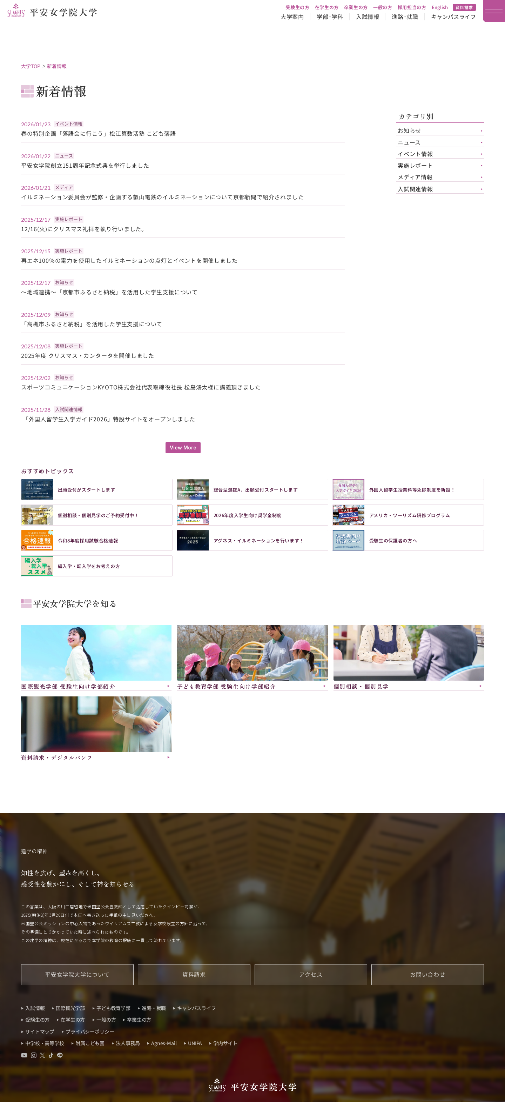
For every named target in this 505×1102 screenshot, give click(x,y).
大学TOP (30, 65)
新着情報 (57, 65)
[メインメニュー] (494, 11)
